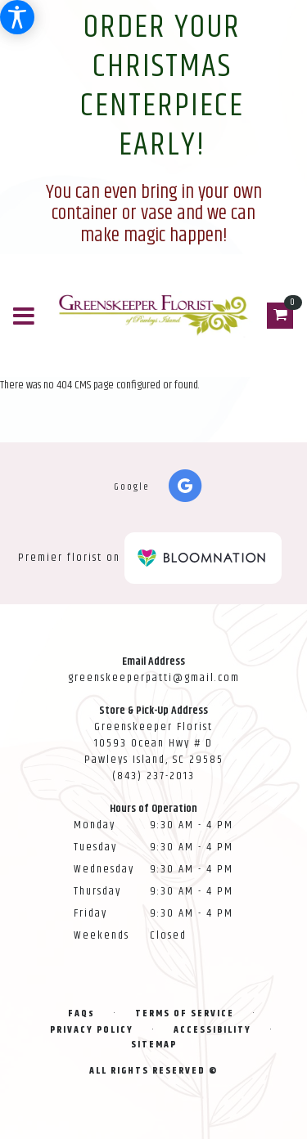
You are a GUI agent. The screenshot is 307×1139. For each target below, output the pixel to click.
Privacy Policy (91, 1030)
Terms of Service (184, 1013)
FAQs (81, 1013)
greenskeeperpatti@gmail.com (154, 678)
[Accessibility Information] (17, 17)
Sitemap (154, 1045)
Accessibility (212, 1030)
